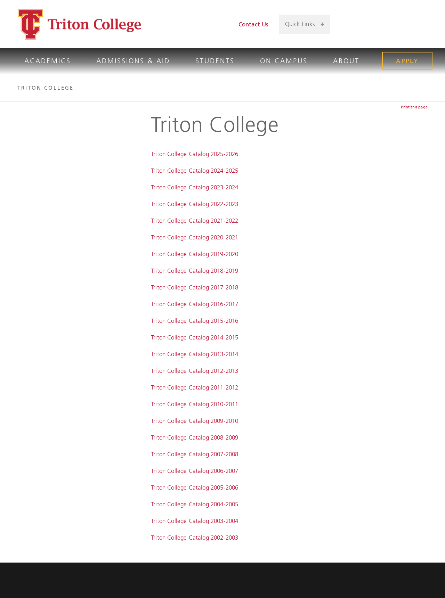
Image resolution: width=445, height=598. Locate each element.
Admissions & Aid (133, 61)
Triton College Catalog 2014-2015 (194, 337)
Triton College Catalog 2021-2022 (194, 220)
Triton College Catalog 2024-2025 (194, 170)
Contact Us (253, 24)
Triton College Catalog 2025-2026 (194, 153)
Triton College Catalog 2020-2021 (194, 237)
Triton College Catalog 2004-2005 (194, 504)
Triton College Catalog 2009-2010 (194, 420)
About (346, 61)
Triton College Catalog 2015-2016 (194, 320)
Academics (47, 61)
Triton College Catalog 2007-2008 (194, 454)
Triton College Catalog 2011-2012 (194, 387)
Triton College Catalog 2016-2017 (194, 304)
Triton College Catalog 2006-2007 (194, 470)
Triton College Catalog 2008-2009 (194, 437)
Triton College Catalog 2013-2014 (194, 354)
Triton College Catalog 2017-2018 (194, 287)
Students (215, 61)
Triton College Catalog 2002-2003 (194, 537)
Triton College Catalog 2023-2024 (194, 187)
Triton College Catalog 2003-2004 (194, 520)
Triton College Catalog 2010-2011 (194, 404)
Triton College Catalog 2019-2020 (194, 254)
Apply (407, 60)
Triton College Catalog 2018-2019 (194, 270)
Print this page (414, 107)
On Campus (284, 61)
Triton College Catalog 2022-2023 (194, 203)
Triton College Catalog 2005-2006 (194, 487)
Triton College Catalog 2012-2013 (194, 370)
